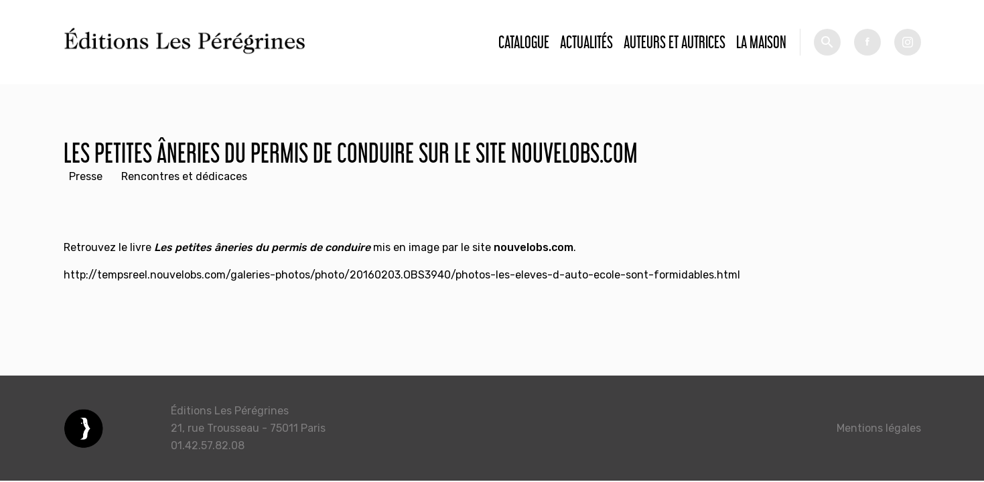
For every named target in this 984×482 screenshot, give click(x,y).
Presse (85, 176)
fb (867, 42)
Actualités (586, 42)
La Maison (761, 42)
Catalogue (523, 42)
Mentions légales (879, 428)
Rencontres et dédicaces (184, 176)
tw (907, 42)
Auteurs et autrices (674, 42)
